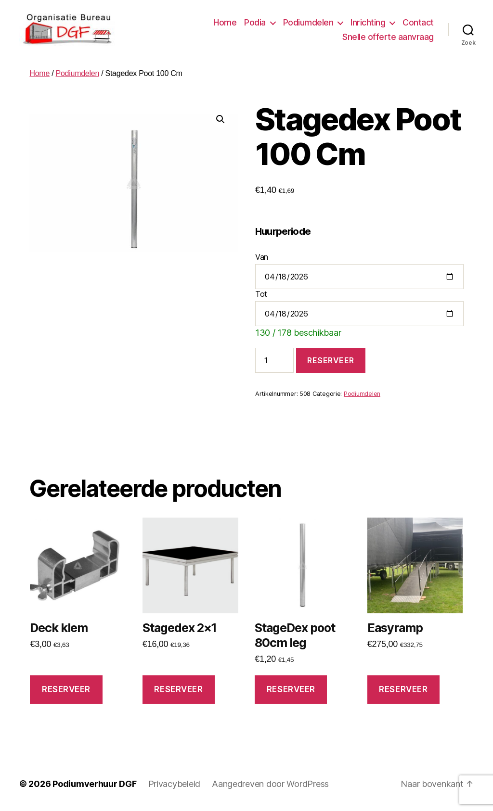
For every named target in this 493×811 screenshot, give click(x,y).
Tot (261, 294)
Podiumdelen (308, 22)
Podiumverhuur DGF (94, 784)
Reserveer (330, 360)
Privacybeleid (174, 784)
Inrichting (367, 22)
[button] (220, 119)
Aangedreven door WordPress (270, 784)
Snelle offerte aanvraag (388, 37)
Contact (418, 22)
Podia (255, 22)
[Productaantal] (274, 360)
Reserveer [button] (66, 689)
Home (224, 22)
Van (261, 257)
